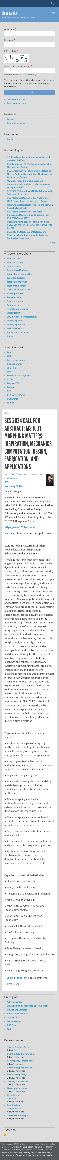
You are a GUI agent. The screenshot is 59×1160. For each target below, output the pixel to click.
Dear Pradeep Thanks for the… (15, 1107)
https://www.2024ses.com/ (19, 527)
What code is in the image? (17, 66)
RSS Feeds (12, 1025)
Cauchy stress (13, 266)
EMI (9, 371)
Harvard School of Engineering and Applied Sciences (26, 1153)
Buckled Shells (14, 363)
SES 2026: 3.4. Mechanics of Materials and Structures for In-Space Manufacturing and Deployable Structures (28, 235)
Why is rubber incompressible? (22, 316)
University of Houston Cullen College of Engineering (29, 1155)
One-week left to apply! (18, 1115)
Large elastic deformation (19, 274)
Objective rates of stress (19, 289)
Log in (10, 977)
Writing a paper (14, 320)
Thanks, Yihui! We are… (18, 1081)
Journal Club (13, 1017)
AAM (9, 352)
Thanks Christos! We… (18, 1047)
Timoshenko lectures (17, 308)
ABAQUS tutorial (15, 262)
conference (10, 478)
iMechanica (9, 13)
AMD (9, 356)
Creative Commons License (32, 1147)
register (21, 977)
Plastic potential (15, 293)
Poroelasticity (14, 297)
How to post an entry (17, 1013)
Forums (10, 119)
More (52, 242)
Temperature (13, 305)
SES (6, 482)
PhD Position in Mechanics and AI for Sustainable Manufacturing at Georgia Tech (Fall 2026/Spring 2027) (28, 215)
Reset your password (17, 103)
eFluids (10, 402)
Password (8, 40)
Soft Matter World (16, 394)
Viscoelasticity (14, 312)
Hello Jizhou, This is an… (13, 1097)
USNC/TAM (12, 398)
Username (9, 29)
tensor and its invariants (18, 332)
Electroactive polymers (18, 375)
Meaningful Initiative (17, 1088)
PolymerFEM (13, 383)
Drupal (17, 1150)
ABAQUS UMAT (14, 258)
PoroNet (11, 387)
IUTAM (10, 379)
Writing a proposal (16, 324)
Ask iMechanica (14, 1001)
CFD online (12, 367)
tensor (10, 336)
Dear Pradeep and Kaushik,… (21, 1053)
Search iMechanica (16, 122)
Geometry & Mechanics (18, 270)
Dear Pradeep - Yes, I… (18, 1074)
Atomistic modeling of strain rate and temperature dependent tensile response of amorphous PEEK (28, 184)
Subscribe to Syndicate (5, 1135)
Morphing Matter (14, 486)
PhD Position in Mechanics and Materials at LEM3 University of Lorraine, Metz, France (27, 199)
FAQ (9, 1029)
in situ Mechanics (15, 328)
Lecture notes (14, 1021)
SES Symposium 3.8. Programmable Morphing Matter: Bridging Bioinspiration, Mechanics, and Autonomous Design (30, 174)
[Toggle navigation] (53, 13)
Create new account (16, 99)
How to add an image (17, 1009)
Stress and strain (15, 301)
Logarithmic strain (16, 277)
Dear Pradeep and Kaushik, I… (21, 1067)
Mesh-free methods (16, 285)
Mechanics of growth (17, 281)
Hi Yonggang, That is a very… (21, 1060)
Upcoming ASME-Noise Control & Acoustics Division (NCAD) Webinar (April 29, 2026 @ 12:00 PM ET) (29, 225)
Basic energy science (17, 360)
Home (6, 413)
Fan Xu (18, 474)
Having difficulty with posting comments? (27, 1005)
